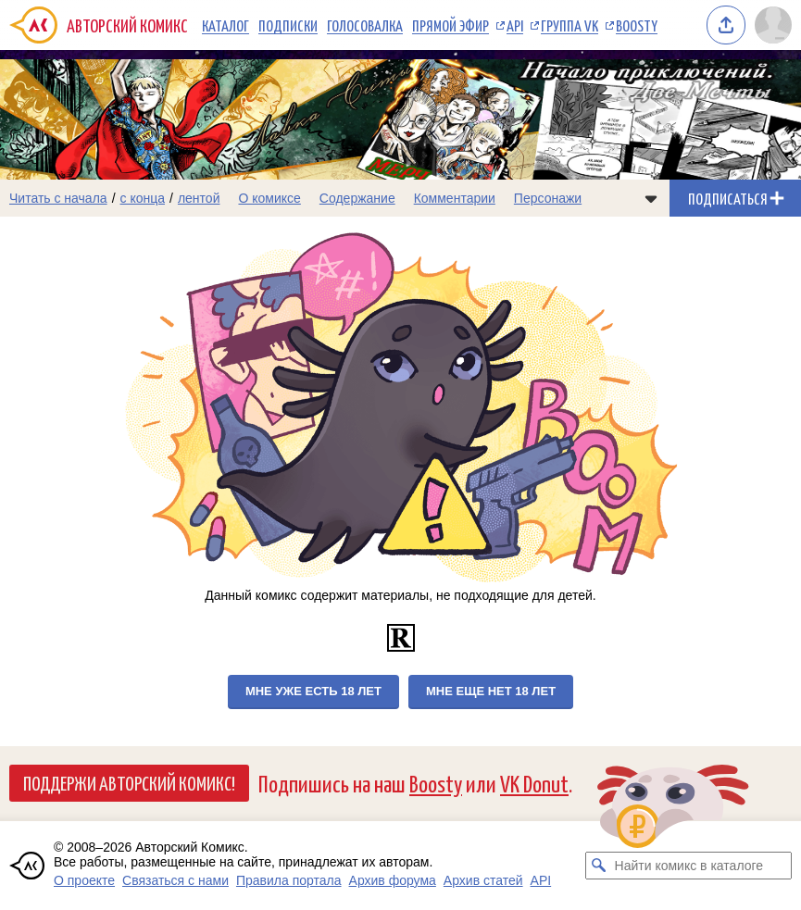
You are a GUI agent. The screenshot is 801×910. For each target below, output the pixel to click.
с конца (143, 198)
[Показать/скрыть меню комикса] (651, 198)
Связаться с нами (175, 880)
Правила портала (289, 880)
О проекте (84, 880)
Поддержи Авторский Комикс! (129, 782)
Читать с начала (58, 198)
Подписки (288, 25)
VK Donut (534, 782)
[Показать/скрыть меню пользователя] (773, 25)
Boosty (636, 25)
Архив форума (392, 880)
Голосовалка (365, 25)
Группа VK (569, 25)
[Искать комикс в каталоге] (599, 866)
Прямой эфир (450, 25)
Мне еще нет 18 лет (491, 691)
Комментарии (454, 198)
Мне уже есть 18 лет (313, 691)
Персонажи (548, 198)
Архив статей (483, 880)
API (515, 25)
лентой (199, 198)
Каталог (225, 25)
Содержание (357, 198)
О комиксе (269, 198)
